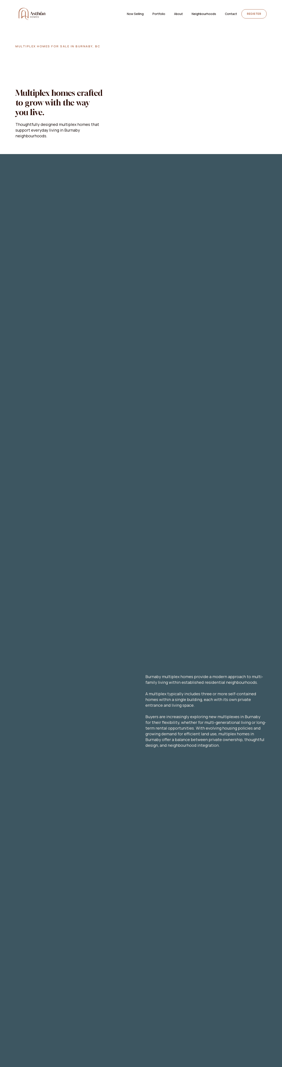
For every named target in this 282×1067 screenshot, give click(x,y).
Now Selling (135, 14)
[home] (31, 13)
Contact (231, 14)
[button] (204, 13)
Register (254, 14)
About (178, 14)
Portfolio (158, 14)
